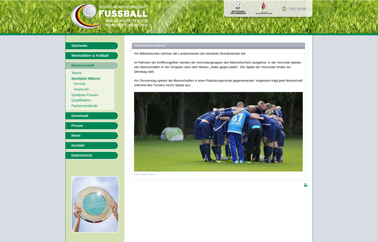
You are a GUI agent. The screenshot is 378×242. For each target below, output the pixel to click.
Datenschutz (81, 155)
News (76, 135)
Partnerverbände (84, 106)
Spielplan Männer (86, 78)
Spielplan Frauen (84, 95)
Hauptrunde (81, 89)
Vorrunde (80, 83)
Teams (76, 73)
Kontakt (78, 145)
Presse (77, 126)
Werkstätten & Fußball (89, 55)
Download (79, 116)
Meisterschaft (82, 65)
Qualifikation (81, 100)
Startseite (79, 46)
